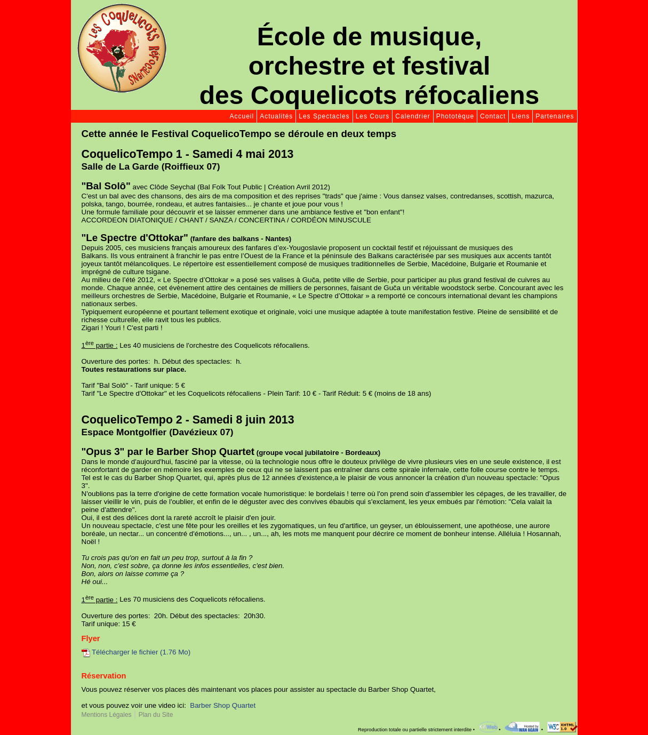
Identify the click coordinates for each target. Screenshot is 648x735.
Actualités (276, 116)
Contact (493, 116)
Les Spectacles (324, 116)
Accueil (242, 116)
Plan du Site (156, 714)
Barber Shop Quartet (222, 705)
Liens (520, 116)
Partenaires (554, 116)
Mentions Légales (107, 714)
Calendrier (412, 116)
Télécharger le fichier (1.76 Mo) (136, 652)
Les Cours (373, 116)
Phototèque (455, 116)
